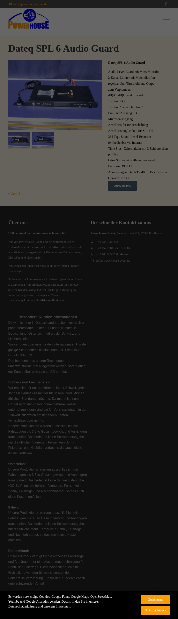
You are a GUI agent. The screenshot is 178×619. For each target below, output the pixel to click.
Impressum (63, 606)
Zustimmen (155, 599)
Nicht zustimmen (155, 610)
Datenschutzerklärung (22, 606)
